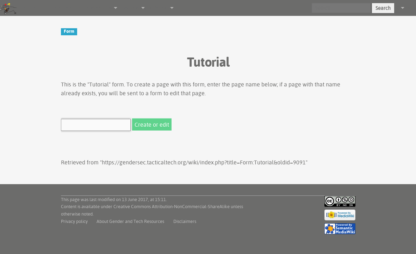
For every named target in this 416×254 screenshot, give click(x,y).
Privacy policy (74, 221)
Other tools (128, 8)
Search (383, 8)
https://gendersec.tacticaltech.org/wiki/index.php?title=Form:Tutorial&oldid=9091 (204, 162)
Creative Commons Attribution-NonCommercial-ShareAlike (171, 206)
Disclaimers (184, 221)
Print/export (156, 8)
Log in (410, 8)
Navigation (101, 8)
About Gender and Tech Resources (130, 221)
